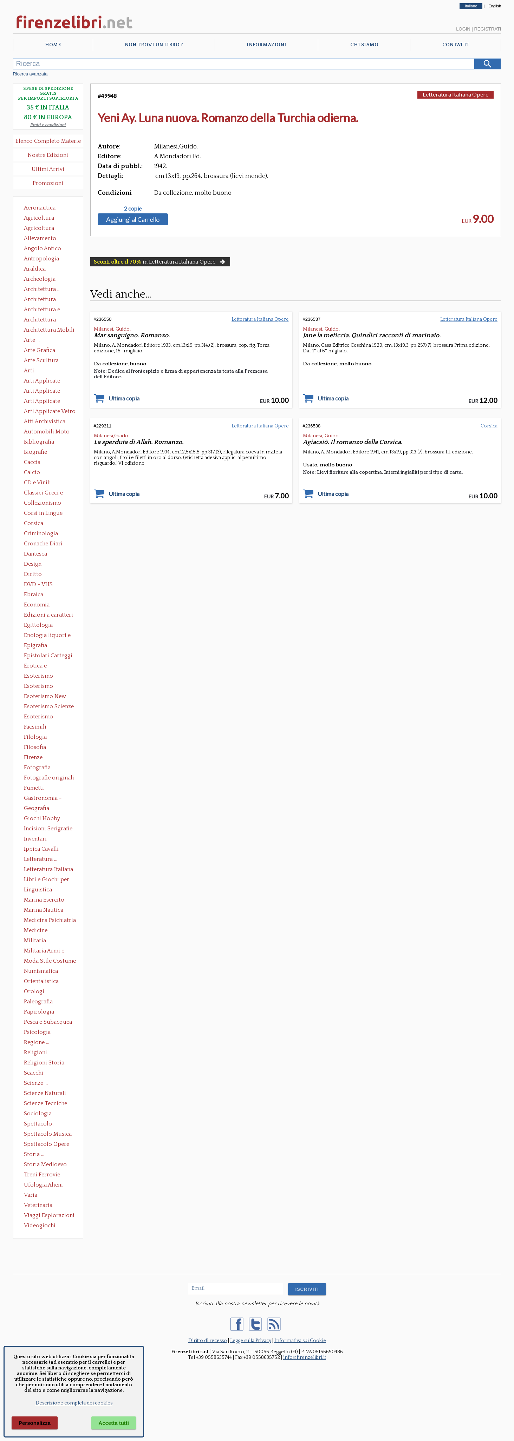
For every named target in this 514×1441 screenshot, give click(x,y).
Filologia (35, 737)
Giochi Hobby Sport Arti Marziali (48, 819)
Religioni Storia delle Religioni (44, 1063)
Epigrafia (35, 645)
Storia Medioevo (45, 1164)
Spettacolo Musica (48, 1134)
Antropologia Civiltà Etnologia (45, 259)
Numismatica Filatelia (41, 972)
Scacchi (33, 1073)
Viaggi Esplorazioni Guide (49, 1216)
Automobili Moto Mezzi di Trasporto (48, 432)
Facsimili (35, 727)
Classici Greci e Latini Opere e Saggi (49, 493)
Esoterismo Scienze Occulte (49, 707)
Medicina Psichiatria (50, 920)
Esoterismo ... (41, 676)
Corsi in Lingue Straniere (43, 514)
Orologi (34, 991)
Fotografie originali (49, 778)
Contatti (455, 45)
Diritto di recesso (207, 1340)
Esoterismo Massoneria (38, 687)
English (494, 6)
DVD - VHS (38, 584)
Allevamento (40, 238)
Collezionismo (42, 503)
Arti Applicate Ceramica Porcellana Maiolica (49, 381)
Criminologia (41, 533)
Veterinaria (38, 1205)
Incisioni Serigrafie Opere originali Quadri (48, 829)
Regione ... (36, 1042)
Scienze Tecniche (45, 1103)
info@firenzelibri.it (304, 1357)
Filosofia (35, 747)
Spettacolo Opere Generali (46, 1145)
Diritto (33, 574)
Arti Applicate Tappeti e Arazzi (44, 402)
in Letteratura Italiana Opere (160, 262)
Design (32, 564)
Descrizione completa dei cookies (73, 1403)
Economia (37, 605)
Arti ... (31, 370)
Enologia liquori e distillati (47, 636)
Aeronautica (40, 208)
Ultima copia (124, 398)
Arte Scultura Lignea (41, 361)
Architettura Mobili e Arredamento (49, 330)
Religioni (35, 1052)
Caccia (32, 462)
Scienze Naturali (45, 1093)
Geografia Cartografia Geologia (38, 809)
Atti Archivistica (44, 421)
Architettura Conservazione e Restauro (45, 300)
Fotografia (37, 767)
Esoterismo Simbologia (39, 717)
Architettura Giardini (40, 320)
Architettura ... (42, 289)
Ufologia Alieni (43, 1185)
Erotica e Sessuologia (39, 666)
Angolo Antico (42, 248)
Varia (30, 1195)
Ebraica (33, 594)
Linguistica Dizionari (38, 890)
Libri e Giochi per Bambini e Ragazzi (47, 880)
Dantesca (35, 554)
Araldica (35, 269)
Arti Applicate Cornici (42, 392)
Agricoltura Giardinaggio (41, 229)
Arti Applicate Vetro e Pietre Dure (50, 412)
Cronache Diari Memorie (43, 544)
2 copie (133, 208)
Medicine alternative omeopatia (38, 931)
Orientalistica (41, 981)
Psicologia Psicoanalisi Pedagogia (39, 1033)
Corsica (33, 523)
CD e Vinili (37, 482)
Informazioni (266, 45)
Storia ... (34, 1154)
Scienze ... (36, 1083)
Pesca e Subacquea (48, 1022)
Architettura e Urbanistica (42, 310)
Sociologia (38, 1113)
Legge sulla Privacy (250, 1340)
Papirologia (39, 1012)
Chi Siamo (364, 45)
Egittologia (38, 625)
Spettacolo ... (40, 1124)
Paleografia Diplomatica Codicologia (40, 1002)
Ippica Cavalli (41, 849)
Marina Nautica (43, 910)
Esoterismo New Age (45, 697)
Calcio (32, 472)
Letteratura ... (40, 859)
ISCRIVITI (307, 1289)
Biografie (35, 452)
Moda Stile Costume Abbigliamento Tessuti (50, 961)
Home (53, 45)
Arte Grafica (39, 350)
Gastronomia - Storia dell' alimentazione (43, 799)
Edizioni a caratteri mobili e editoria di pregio (49, 615)
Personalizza (35, 1423)
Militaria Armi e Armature (44, 951)
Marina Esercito (44, 900)
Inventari (35, 839)
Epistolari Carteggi (48, 655)
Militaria (35, 940)
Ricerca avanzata (30, 74)
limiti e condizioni (48, 124)
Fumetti (34, 788)
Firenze (33, 757)
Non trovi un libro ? (154, 45)
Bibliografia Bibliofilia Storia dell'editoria (45, 442)
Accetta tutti (113, 1423)
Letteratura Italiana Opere (48, 870)
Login (463, 29)
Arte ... (32, 340)
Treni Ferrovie (42, 1174)
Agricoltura (39, 218)
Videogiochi (40, 1225)
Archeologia (40, 279)
